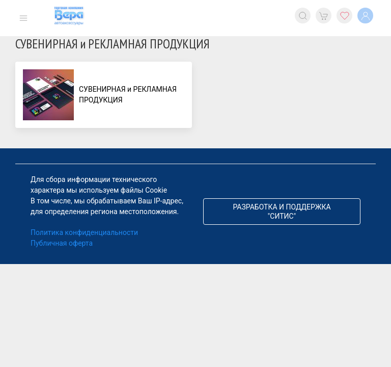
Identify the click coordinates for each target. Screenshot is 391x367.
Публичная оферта (62, 243)
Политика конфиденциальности (84, 232)
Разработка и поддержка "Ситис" (281, 211)
